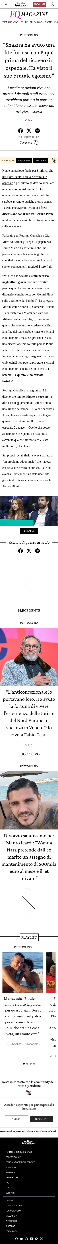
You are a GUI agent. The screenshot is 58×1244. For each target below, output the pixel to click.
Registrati (41, 1119)
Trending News (10, 22)
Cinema (48, 22)
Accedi (16, 1119)
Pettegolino (29, 35)
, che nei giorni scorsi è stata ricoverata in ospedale (27, 177)
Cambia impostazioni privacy (20, 1162)
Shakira (29, 531)
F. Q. (30, 119)
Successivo (29, 754)
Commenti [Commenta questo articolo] (29, 142)
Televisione (36, 22)
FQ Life (24, 22)
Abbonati (39, 4)
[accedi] (53, 4)
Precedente (29, 610)
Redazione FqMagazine (24, 1044)
